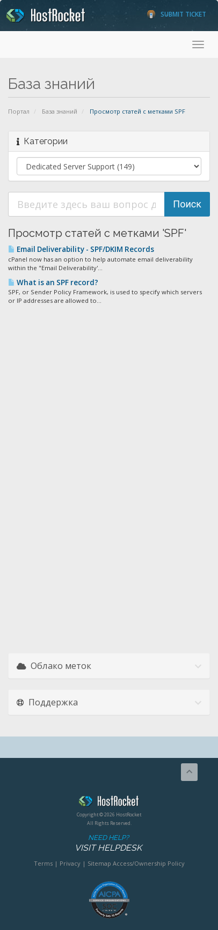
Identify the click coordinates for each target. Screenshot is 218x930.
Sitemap (99, 863)
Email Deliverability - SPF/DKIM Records (81, 249)
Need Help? (108, 843)
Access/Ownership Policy (149, 863)
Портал (19, 111)
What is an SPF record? (53, 282)
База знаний (59, 111)
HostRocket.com (109, 803)
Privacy (70, 863)
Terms (43, 863)
